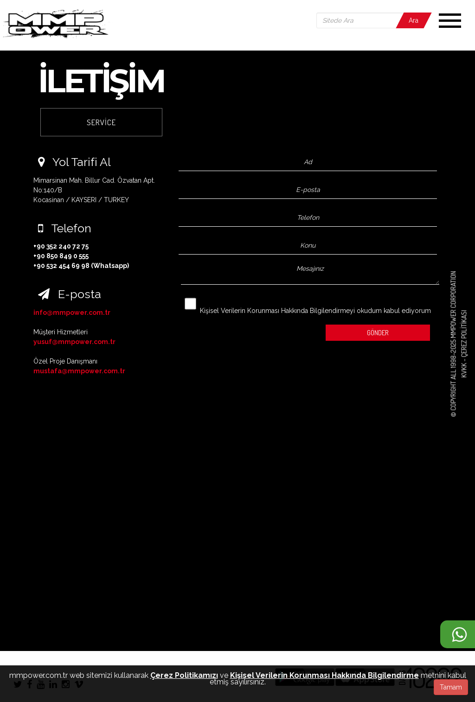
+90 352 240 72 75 (61, 246)
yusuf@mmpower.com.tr (74, 341)
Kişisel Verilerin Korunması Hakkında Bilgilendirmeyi (277, 310)
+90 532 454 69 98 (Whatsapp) (81, 265)
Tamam (451, 687)
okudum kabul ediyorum (308, 304)
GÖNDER (378, 332)
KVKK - (463, 367)
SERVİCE (101, 122)
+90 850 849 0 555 (61, 256)
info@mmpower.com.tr (71, 312)
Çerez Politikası (463, 333)
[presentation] (235, 330)
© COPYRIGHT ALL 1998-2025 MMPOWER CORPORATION (453, 344)
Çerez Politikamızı (184, 675)
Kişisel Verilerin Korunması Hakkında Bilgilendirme (324, 675)
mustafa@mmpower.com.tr (79, 371)
